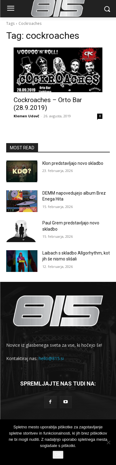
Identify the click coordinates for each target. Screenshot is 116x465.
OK (58, 454)
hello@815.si (51, 358)
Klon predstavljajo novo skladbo (72, 163)
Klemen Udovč (26, 116)
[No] (108, 442)
